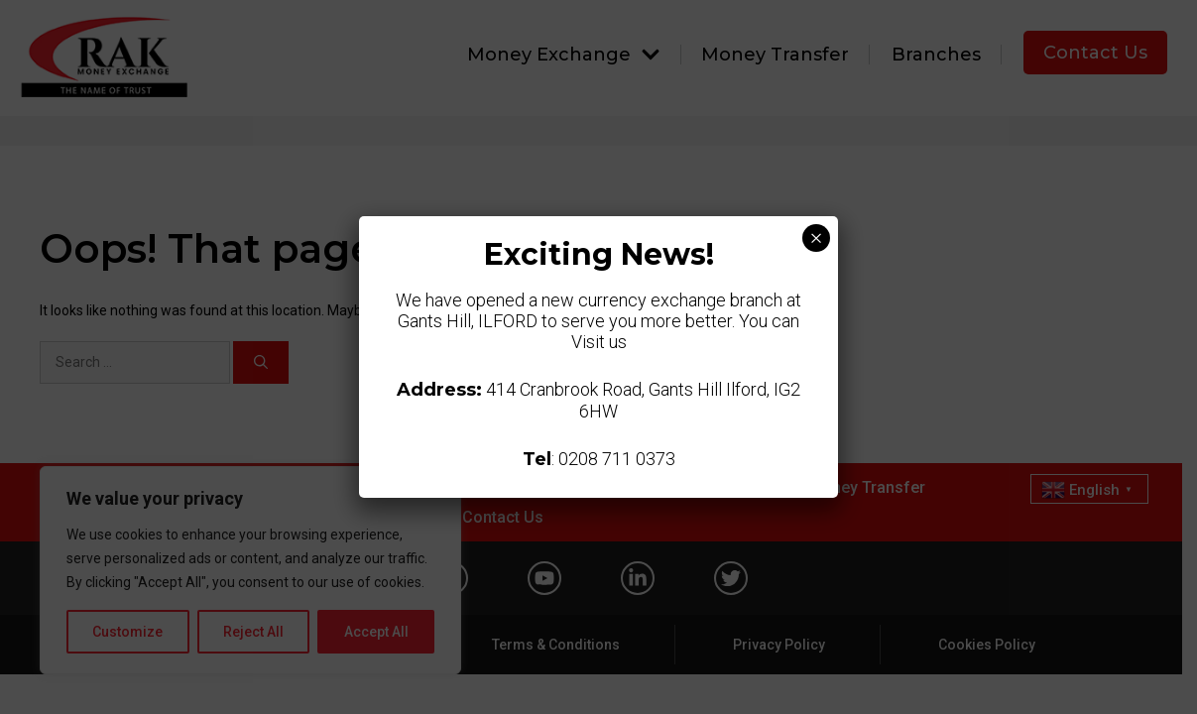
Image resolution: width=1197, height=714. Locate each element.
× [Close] (816, 238)
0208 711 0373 (615, 458)
